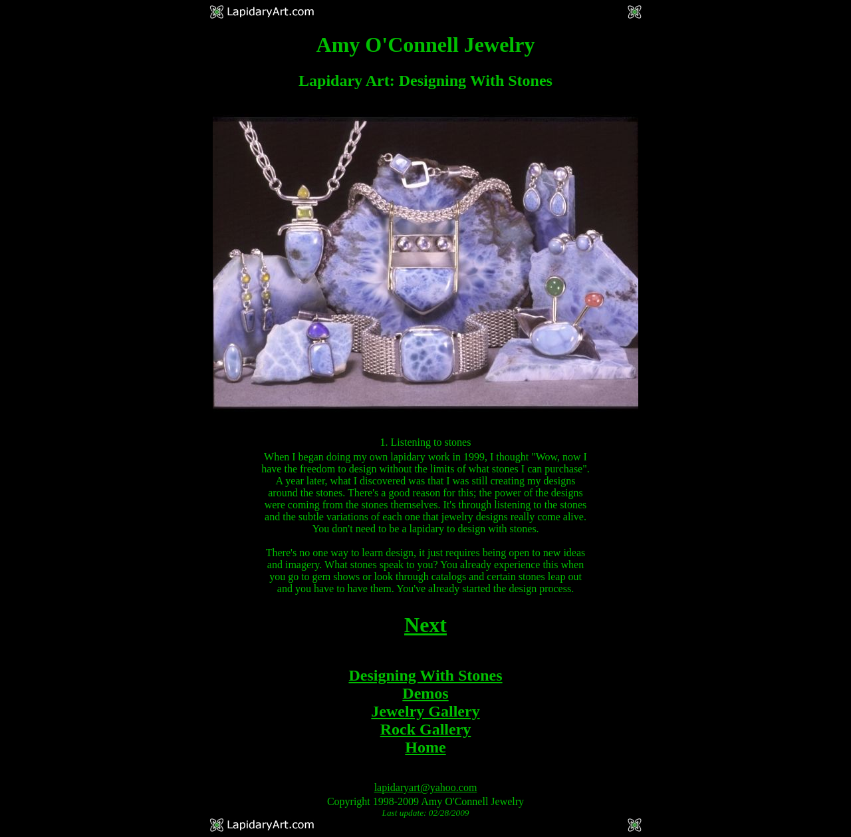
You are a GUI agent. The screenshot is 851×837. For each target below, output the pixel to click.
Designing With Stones (425, 675)
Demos (425, 693)
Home (425, 747)
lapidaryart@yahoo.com (425, 787)
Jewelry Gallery (425, 711)
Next (425, 625)
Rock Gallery (425, 729)
